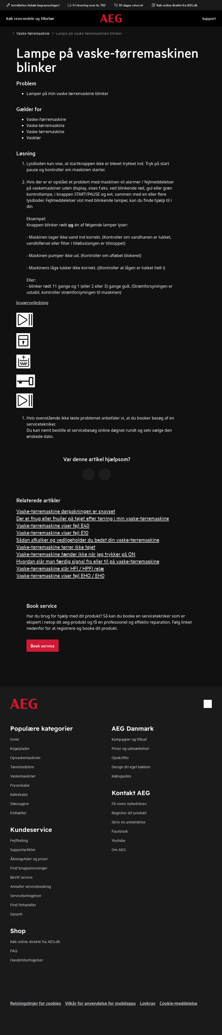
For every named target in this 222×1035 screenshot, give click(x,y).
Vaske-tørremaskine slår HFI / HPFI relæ (60, 568)
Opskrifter (120, 757)
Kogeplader (20, 748)
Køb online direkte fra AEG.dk (35, 941)
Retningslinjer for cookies (35, 1003)
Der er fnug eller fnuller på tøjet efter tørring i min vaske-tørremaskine (92, 518)
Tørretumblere (22, 766)
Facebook (120, 831)
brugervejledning (32, 302)
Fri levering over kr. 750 (87, 5)
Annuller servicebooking (30, 886)
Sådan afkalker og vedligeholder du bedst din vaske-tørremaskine (87, 539)
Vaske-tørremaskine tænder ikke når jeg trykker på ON (75, 554)
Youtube (118, 840)
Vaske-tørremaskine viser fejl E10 (52, 532)
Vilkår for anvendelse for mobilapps (100, 1003)
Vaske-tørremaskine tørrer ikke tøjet (55, 546)
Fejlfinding (19, 840)
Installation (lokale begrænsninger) (32, 5)
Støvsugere (19, 803)
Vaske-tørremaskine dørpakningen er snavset (65, 511)
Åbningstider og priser (29, 858)
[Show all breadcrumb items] (8, 33)
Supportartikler (22, 849)
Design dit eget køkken (131, 766)
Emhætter (18, 812)
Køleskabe (19, 794)
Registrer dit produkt (129, 812)
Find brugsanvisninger (28, 867)
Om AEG (119, 849)
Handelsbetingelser (26, 959)
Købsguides (121, 775)
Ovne (14, 739)
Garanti (16, 913)
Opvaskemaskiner (25, 757)
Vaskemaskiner (23, 775)
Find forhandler (23, 904)
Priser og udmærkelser (130, 748)
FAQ (13, 950)
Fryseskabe (20, 785)
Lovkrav (147, 1003)
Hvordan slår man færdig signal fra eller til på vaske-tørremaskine (87, 561)
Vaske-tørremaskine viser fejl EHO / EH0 (60, 575)
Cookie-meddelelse (178, 1003)
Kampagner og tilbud (129, 739)
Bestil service (21, 877)
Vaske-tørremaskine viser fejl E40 (52, 525)
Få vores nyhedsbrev (129, 803)
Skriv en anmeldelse (129, 821)
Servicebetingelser (25, 895)
